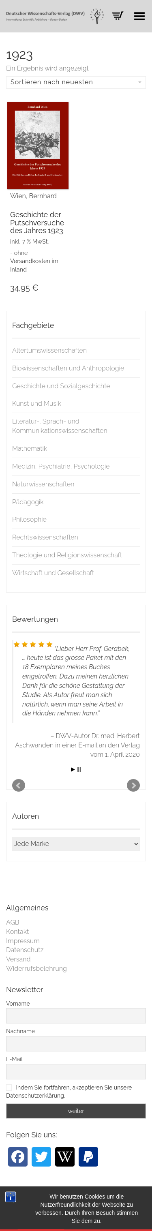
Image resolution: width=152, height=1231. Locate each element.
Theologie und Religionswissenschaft (67, 555)
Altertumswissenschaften (49, 350)
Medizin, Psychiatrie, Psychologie (61, 466)
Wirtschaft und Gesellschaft (53, 573)
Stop (79, 769)
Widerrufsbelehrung (36, 968)
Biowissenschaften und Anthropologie (68, 368)
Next (133, 785)
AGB (12, 922)
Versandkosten (30, 260)
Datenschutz (25, 950)
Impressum (23, 941)
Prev (18, 785)
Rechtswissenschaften (45, 537)
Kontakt (17, 932)
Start (73, 769)
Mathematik (29, 448)
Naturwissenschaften (43, 484)
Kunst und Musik (36, 403)
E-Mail (14, 1059)
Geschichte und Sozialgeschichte (61, 386)
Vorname (18, 1003)
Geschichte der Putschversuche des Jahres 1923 (37, 222)
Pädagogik (28, 502)
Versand (18, 959)
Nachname (20, 1031)
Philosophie (29, 519)
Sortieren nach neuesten (76, 82)
